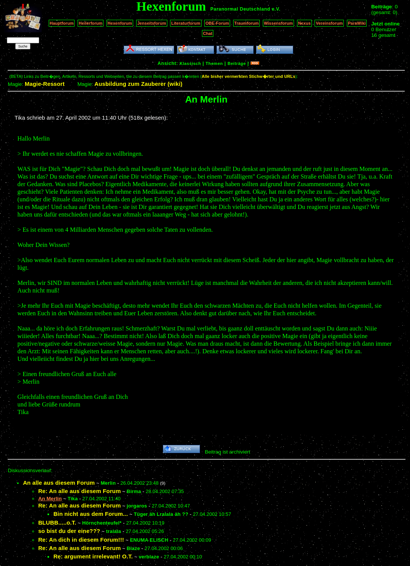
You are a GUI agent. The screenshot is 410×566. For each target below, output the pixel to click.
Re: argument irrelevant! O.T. (93, 556)
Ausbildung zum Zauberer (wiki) (138, 84)
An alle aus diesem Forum (59, 482)
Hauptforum (62, 23)
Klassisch (190, 63)
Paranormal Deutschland (240, 9)
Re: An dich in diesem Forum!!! (81, 539)
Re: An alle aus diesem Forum (79, 491)
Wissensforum (278, 23)
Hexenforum (120, 23)
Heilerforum (90, 23)
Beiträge (236, 63)
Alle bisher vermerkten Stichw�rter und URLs (248, 76)
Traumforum (246, 23)
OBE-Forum (217, 23)
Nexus (304, 23)
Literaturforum (185, 23)
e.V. (276, 9)
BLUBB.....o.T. (57, 522)
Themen (214, 63)
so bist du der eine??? (69, 531)
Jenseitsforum (151, 23)
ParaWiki (357, 23)
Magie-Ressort (45, 84)
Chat (208, 33)
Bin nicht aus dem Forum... (90, 514)
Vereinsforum (329, 23)
